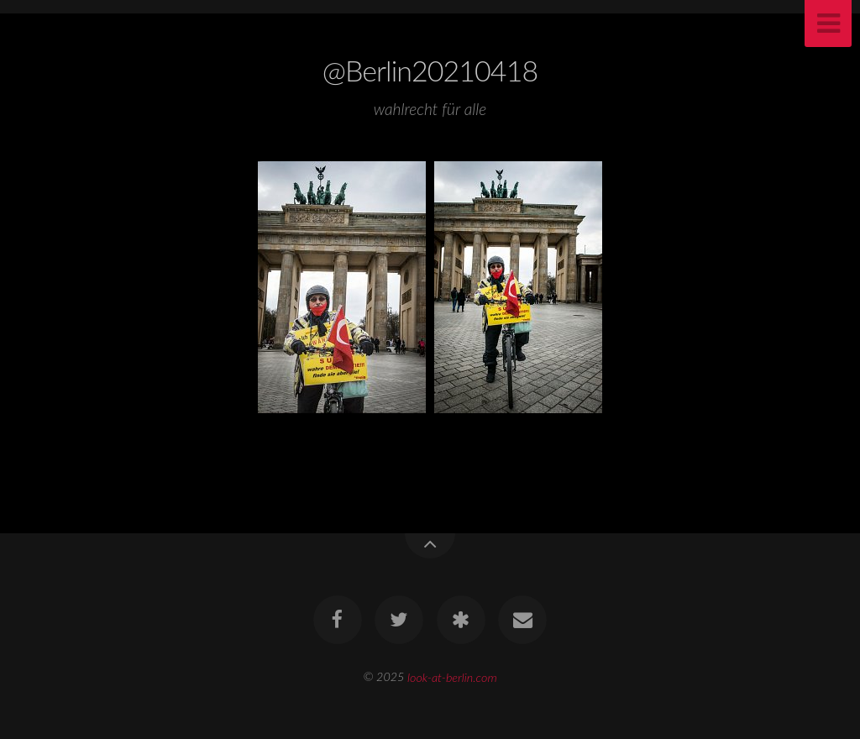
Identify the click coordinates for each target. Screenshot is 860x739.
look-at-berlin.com (452, 676)
